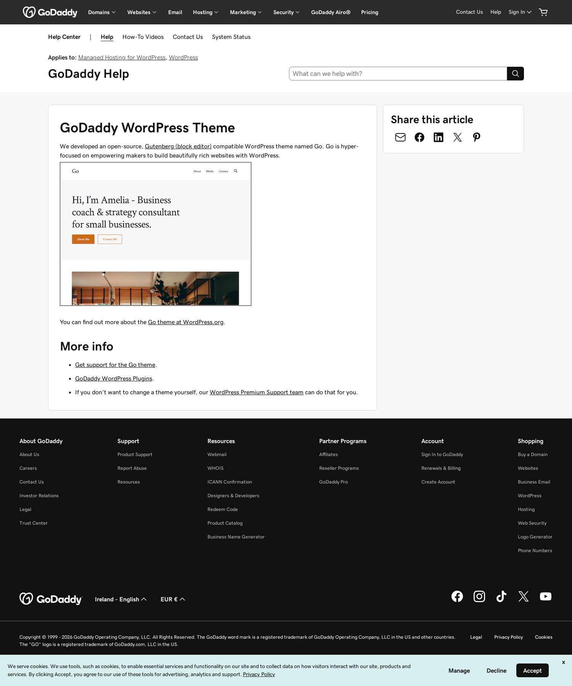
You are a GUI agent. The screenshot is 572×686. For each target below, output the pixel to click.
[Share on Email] (400, 137)
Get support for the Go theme (115, 364)
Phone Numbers (535, 550)
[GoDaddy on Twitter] (523, 601)
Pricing (369, 12)
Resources (128, 481)
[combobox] (398, 73)
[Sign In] (521, 12)
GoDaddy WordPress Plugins (113, 378)
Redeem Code (222, 509)
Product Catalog (225, 523)
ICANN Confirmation (229, 481)
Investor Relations (39, 495)
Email (175, 12)
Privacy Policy (508, 637)
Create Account (438, 481)
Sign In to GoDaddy (442, 454)
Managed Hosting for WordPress (121, 57)
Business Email (534, 481)
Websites (528, 468)
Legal (25, 509)
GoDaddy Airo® (330, 12)
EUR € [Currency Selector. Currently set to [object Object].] (174, 599)
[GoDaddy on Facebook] (457, 601)
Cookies (544, 637)
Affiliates (328, 454)
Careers (28, 468)
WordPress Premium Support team (257, 392)
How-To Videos (143, 37)
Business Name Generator (236, 536)
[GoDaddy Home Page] (51, 599)
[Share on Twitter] (457, 137)
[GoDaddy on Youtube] (546, 601)
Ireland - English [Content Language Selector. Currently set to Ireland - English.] (121, 599)
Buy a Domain (533, 454)
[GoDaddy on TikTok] (501, 601)
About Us (29, 454)
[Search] (515, 73)
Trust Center (33, 523)
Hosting (526, 509)
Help (107, 37)
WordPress (183, 57)
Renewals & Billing (441, 468)
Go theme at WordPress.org (185, 322)
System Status (231, 37)
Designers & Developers (233, 495)
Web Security (532, 523)
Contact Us (188, 37)
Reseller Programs (339, 468)
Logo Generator (535, 536)
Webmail (217, 454)
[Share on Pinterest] (476, 137)
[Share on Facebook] (419, 137)
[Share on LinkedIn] (438, 137)
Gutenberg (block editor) (178, 146)
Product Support (135, 454)
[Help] (495, 12)
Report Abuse (132, 468)
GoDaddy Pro (333, 481)
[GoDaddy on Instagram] (479, 601)
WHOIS (215, 468)
